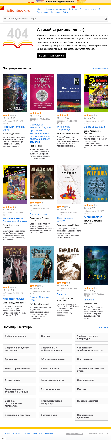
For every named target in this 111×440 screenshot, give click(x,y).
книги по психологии (52, 380)
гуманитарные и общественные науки (17, 390)
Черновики (55, 12)
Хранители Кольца (13, 298)
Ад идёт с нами (38, 214)
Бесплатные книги (88, 9)
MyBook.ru (37, 433)
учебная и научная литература (87, 337)
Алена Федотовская (12, 134)
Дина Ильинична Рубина (68, 225)
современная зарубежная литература (90, 349)
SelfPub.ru (49, 433)
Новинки (50, 9)
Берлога (61, 294)
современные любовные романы (51, 349)
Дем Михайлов (90, 303)
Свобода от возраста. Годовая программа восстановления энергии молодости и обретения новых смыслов (42, 133)
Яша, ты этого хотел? (65, 219)
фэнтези (45, 336)
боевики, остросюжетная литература (13, 403)
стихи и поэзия (85, 380)
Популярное (42, 12)
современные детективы (85, 416)
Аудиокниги (61, 9)
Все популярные (100, 69)
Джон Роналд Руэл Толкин (14, 303)
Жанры (40, 9)
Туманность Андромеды (63, 128)
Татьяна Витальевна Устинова (93, 222)
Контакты (17, 433)
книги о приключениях (17, 368)
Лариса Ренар (36, 146)
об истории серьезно (53, 359)
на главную (50, 56)
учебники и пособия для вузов (90, 369)
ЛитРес (27, 433)
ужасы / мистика (50, 368)
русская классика (50, 389)
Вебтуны (73, 9)
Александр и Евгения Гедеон (39, 219)
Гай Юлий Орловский (39, 304)
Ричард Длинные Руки (39, 298)
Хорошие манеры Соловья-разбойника (15, 220)
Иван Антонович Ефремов (68, 133)
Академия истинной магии (14, 128)
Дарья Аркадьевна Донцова (92, 132)
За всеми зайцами (94, 127)
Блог (101, 9)
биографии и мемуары (17, 415)
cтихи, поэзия (12, 380)
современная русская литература (17, 349)
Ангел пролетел (93, 216)
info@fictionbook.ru (74, 433)
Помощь (6, 433)
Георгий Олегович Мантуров (65, 299)
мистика (81, 389)
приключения (84, 359)
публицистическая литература (51, 402)
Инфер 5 (89, 299)
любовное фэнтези (88, 401)
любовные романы (15, 336)
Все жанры (103, 327)
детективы (11, 359)
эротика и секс (49, 415)
